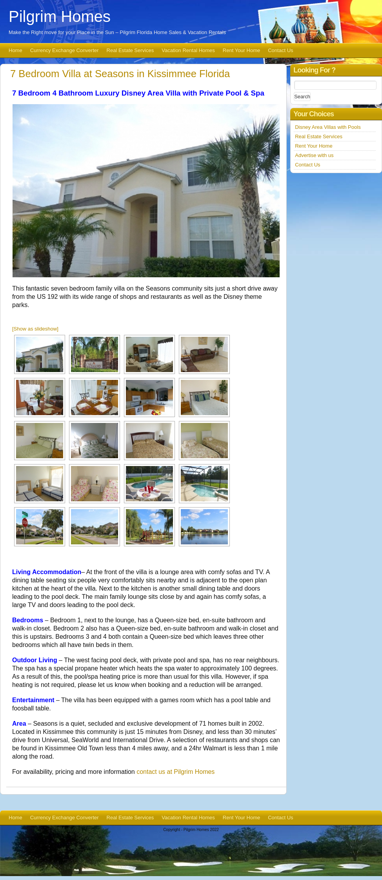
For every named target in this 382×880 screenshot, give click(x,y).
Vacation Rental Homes (188, 50)
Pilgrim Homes (60, 16)
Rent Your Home (241, 50)
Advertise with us (314, 155)
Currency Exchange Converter (64, 50)
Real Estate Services (130, 50)
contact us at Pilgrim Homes (175, 771)
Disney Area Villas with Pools (327, 127)
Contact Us (280, 50)
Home (15, 50)
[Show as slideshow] (35, 329)
